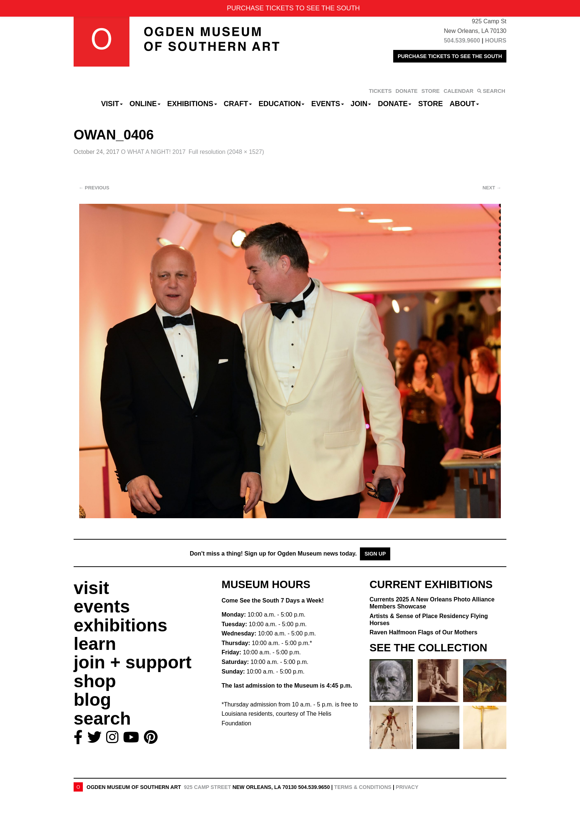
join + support (133, 662)
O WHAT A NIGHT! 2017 (153, 152)
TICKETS (380, 91)
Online (145, 103)
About (464, 103)
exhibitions (120, 625)
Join (361, 103)
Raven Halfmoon (424, 632)
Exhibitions (192, 103)
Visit (112, 103)
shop (95, 681)
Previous (94, 187)
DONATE (406, 91)
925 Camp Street (207, 787)
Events (327, 103)
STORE (430, 91)
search (102, 718)
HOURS (495, 40)
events (102, 606)
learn (95, 644)
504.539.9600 (462, 40)
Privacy (407, 787)
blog (92, 699)
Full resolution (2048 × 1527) (226, 152)
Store (430, 103)
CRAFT (238, 103)
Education (281, 103)
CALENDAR (458, 91)
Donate (394, 103)
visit (91, 588)
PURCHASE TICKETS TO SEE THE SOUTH (450, 56)
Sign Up (375, 554)
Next (492, 187)
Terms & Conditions (362, 787)
